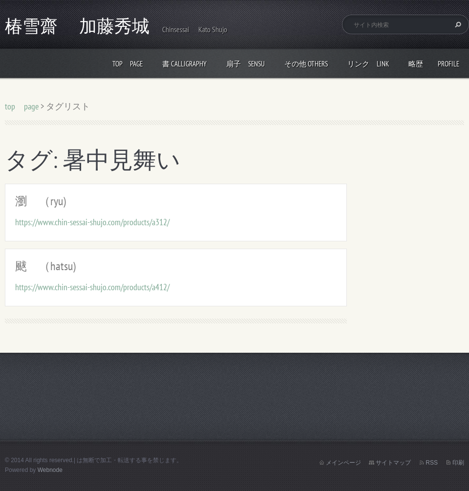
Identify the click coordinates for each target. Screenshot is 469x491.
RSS (432, 462)
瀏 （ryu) (40, 201)
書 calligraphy (184, 63)
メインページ (343, 462)
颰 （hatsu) (45, 266)
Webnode (50, 470)
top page (127, 63)
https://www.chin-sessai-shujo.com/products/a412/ (92, 287)
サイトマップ (393, 462)
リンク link (368, 63)
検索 (456, 24)
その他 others (306, 63)
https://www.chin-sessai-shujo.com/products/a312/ (92, 222)
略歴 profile (433, 63)
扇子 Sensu (245, 63)
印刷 (458, 462)
